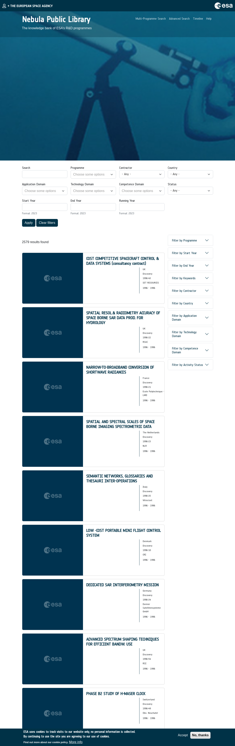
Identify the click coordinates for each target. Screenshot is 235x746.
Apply (29, 222)
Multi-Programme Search (151, 18)
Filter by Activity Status (187, 365)
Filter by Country (182, 303)
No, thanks (200, 735)
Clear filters (47, 222)
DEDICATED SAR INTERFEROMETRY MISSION (122, 584)
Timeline (198, 18)
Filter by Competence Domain (185, 350)
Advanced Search (179, 18)
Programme (77, 168)
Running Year (127, 201)
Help (209, 18)
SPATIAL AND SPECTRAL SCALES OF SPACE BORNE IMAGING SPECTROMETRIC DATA (120, 424)
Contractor (125, 168)
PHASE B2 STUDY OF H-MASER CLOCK (115, 693)
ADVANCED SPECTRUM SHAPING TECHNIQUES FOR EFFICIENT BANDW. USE (122, 642)
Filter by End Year (183, 265)
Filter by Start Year (184, 253)
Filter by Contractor (184, 291)
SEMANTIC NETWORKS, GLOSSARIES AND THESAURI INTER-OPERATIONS (119, 478)
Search (26, 168)
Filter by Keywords (184, 278)
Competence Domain (131, 184)
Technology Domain (82, 184)
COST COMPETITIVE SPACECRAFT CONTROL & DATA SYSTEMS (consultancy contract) (122, 261)
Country (172, 168)
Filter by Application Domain (184, 317)
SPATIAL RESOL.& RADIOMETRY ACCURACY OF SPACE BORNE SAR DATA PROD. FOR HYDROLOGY (123, 317)
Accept (183, 735)
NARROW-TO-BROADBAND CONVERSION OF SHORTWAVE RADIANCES (120, 370)
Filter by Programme (184, 240)
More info (76, 742)
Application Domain (33, 184)
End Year (76, 201)
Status (172, 184)
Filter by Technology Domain (184, 334)
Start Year (28, 201)
